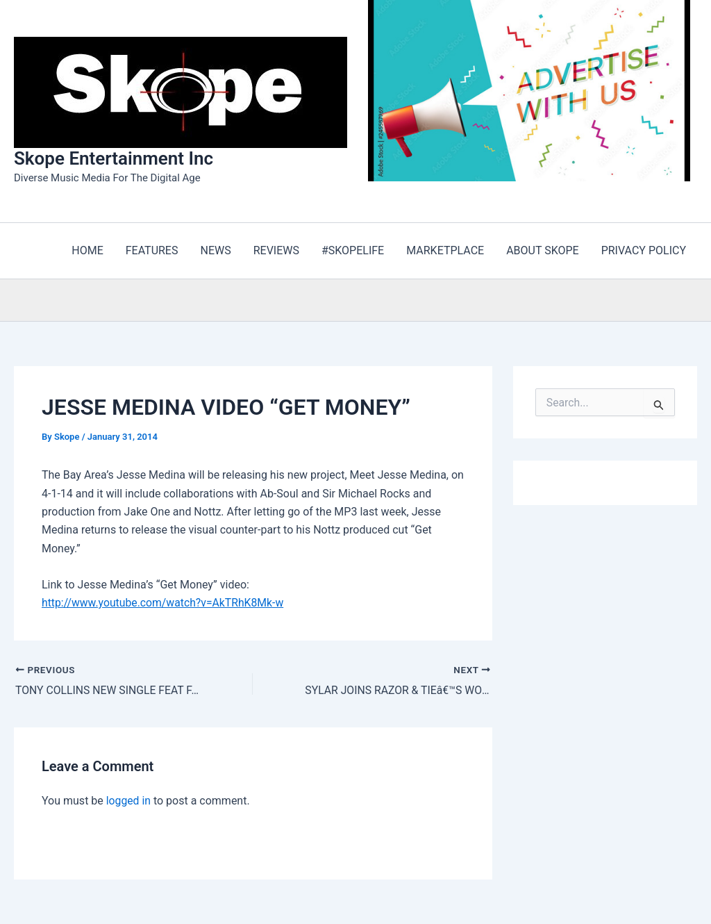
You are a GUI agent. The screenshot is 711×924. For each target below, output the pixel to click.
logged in (128, 800)
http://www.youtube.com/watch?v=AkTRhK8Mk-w (164, 602)
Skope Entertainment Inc (113, 158)
